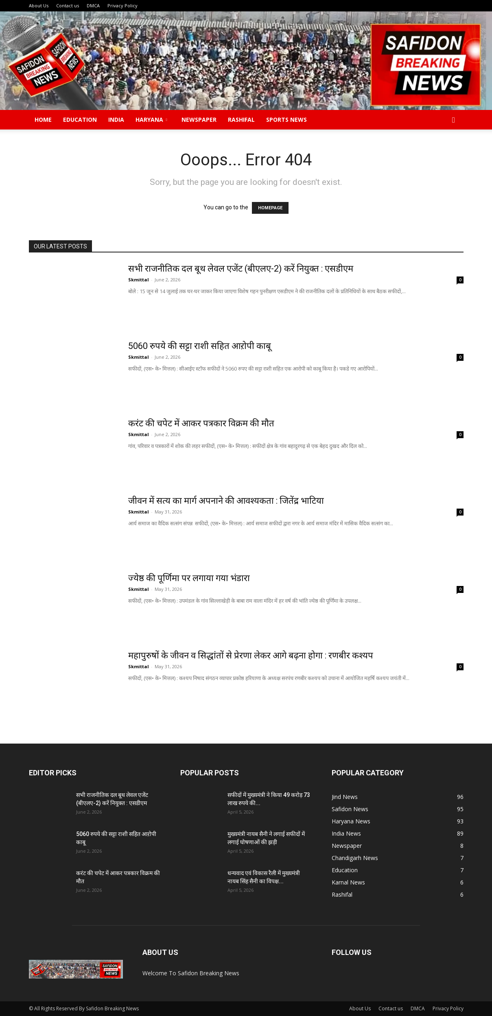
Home (43, 119)
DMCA (93, 5)
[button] (454, 120)
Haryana (151, 119)
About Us (38, 5)
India (116, 119)
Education (80, 119)
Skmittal (138, 279)
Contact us (67, 5)
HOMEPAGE (270, 208)
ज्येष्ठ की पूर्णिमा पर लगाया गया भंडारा (190, 578)
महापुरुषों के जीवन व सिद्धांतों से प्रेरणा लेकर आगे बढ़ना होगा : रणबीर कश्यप (250, 655)
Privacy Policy (122, 5)
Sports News (286, 119)
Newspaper (198, 119)
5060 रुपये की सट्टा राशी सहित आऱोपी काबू (201, 346)
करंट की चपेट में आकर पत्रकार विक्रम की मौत (201, 423)
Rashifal (241, 119)
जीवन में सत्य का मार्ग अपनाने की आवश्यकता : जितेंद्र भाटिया (226, 501)
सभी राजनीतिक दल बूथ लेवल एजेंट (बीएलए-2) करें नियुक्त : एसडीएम (241, 268)
